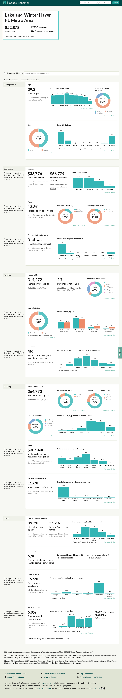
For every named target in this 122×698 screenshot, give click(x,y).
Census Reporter (16, 2)
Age (29, 85)
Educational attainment (38, 518)
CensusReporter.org (44, 688)
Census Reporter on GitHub (91, 677)
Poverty (31, 202)
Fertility (31, 347)
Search (116, 2)
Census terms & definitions (54, 674)
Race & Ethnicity (64, 125)
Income (31, 169)
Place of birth (33, 574)
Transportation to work (38, 235)
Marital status (34, 308)
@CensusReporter (51, 677)
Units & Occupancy (35, 387)
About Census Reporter (16, 677)
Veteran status (34, 607)
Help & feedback (86, 674)
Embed (91, 108)
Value (30, 445)
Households (33, 275)
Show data (84, 108)
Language (32, 551)
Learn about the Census (16, 674)
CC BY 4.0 (99, 688)
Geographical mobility (37, 478)
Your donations (49, 683)
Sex (29, 125)
